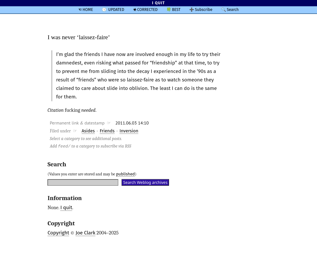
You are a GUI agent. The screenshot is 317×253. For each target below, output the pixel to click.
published (125, 174)
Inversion (128, 131)
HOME (87, 9)
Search (233, 9)
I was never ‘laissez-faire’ (79, 37)
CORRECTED (147, 9)
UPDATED (116, 9)
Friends (107, 131)
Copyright (58, 233)
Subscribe (203, 9)
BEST (176, 9)
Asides (88, 131)
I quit (66, 208)
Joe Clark (85, 233)
